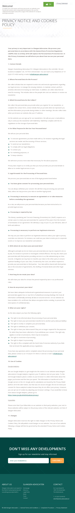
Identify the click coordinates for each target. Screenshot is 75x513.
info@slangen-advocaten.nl (39, 74)
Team (24, 496)
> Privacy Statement (62, 3)
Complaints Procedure (47, 508)
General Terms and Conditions (29, 508)
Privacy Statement (61, 508)
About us (25, 490)
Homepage (26, 488)
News (24, 494)
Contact (25, 498)
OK (48, 4)
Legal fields (26, 492)
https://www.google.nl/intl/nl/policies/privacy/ (23, 395)
